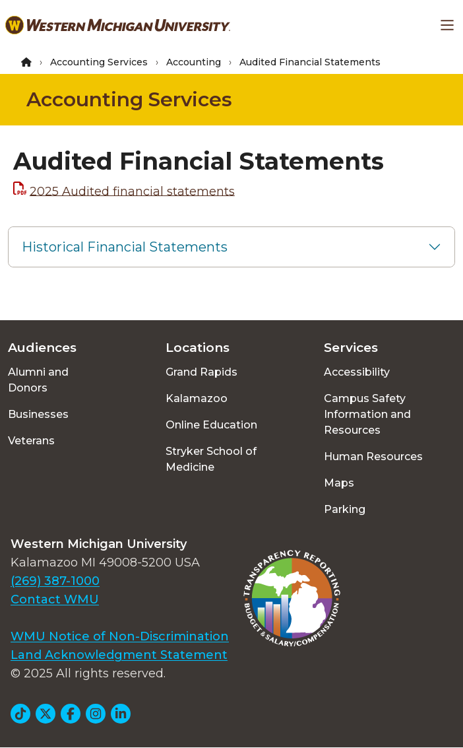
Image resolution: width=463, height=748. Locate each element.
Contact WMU (55, 599)
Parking (344, 509)
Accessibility (357, 372)
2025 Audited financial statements (132, 191)
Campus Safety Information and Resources (367, 414)
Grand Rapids (201, 372)
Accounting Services (99, 62)
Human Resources (373, 456)
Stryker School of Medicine (211, 459)
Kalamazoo (197, 398)
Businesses (38, 414)
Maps (339, 483)
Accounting (193, 62)
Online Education (211, 425)
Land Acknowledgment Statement (119, 655)
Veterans (31, 440)
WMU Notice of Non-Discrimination (120, 636)
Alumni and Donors (38, 380)
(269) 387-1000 (55, 581)
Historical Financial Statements (125, 247)
